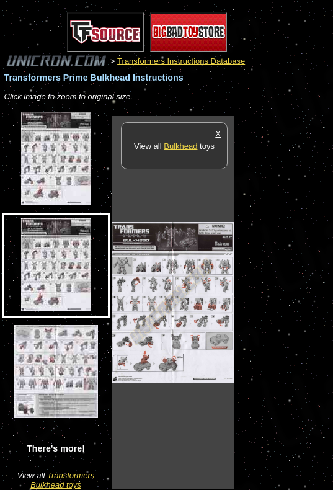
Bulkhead (180, 146)
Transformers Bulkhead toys (62, 480)
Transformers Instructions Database (181, 60)
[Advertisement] (283, 302)
